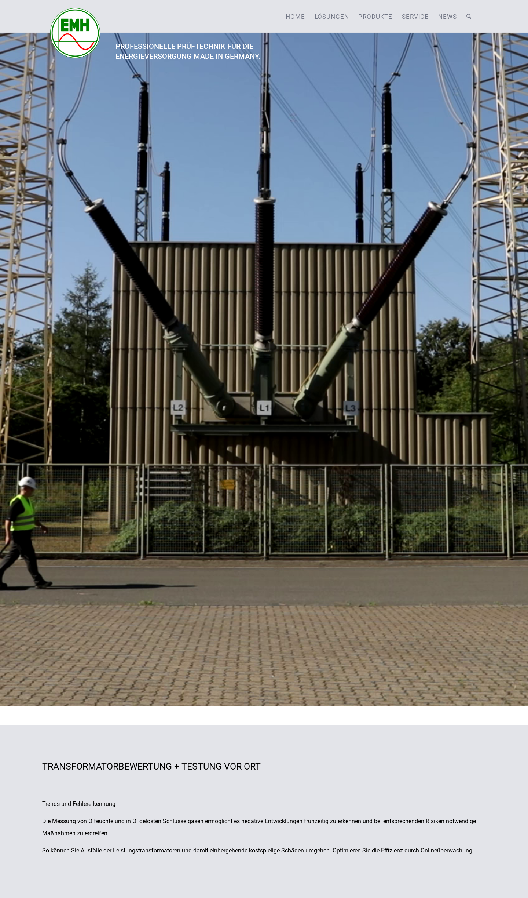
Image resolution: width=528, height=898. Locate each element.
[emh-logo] (75, 16)
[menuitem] (295, 16)
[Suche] (469, 16)
